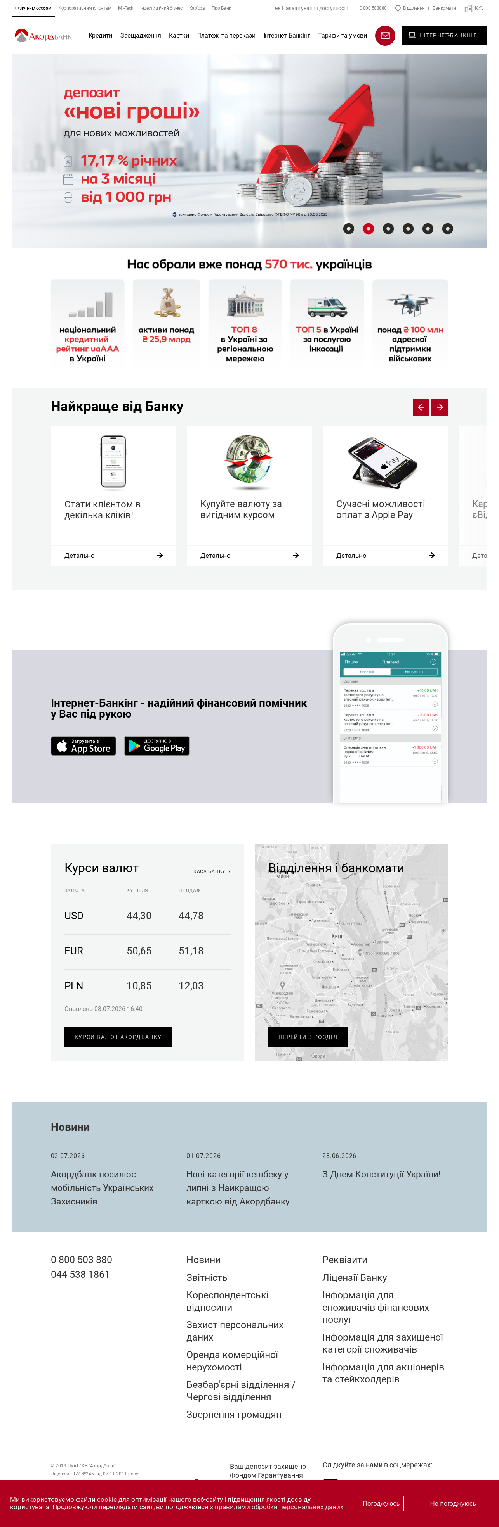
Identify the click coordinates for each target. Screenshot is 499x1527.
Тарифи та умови (342, 35)
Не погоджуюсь (453, 1503)
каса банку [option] (209, 871)
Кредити (101, 35)
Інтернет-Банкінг (287, 35)
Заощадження (140, 35)
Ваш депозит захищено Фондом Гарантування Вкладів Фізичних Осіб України (268, 1480)
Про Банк (221, 8)
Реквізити (344, 1259)
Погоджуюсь (381, 1503)
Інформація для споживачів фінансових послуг (375, 1307)
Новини (70, 1127)
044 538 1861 (80, 1274)
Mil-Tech (126, 8)
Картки (179, 35)
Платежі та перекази (226, 35)
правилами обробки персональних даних (279, 1507)
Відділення (414, 8)
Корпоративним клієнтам (84, 8)
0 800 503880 (373, 8)
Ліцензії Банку (354, 1277)
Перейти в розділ (307, 1037)
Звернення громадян (234, 1414)
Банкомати (444, 8)
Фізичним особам (33, 8)
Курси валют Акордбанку (118, 1037)
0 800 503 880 (81, 1259)
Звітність (207, 1277)
